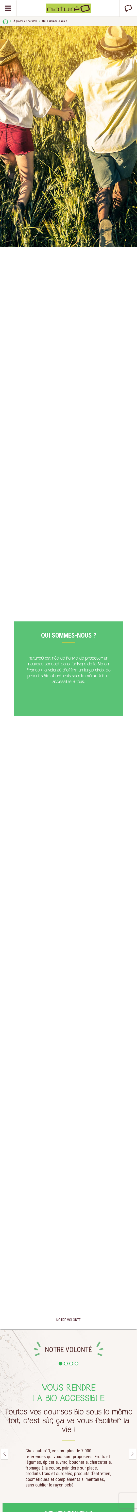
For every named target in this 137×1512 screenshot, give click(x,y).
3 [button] (71, 1363)
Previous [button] (4, 1454)
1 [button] (60, 1363)
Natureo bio (69, 8)
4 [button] (76, 1363)
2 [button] (66, 1363)
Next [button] (132, 1454)
